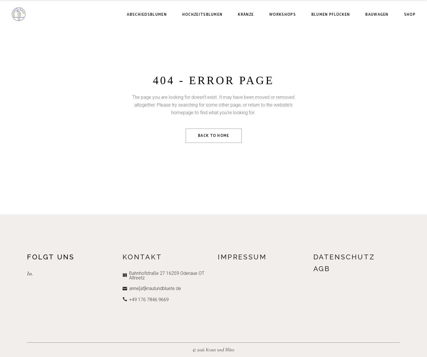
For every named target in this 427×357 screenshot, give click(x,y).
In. (30, 273)
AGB (321, 269)
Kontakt (142, 257)
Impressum (242, 257)
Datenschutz (344, 257)
